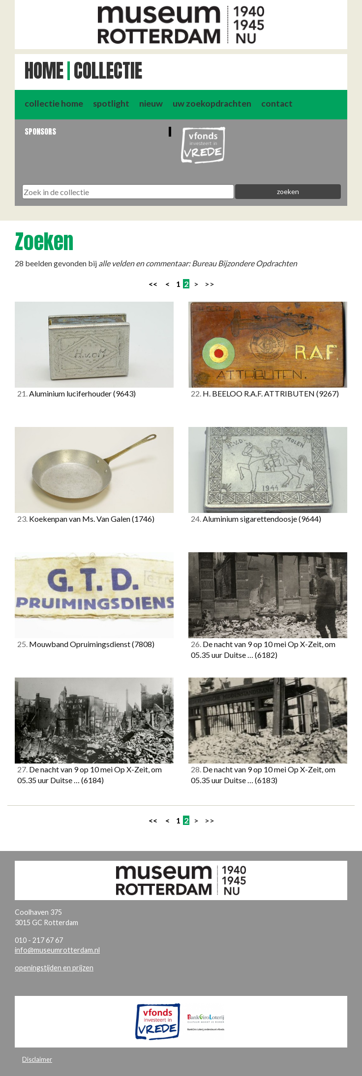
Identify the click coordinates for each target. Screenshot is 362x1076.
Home (44, 71)
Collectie (108, 71)
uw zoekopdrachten (212, 103)
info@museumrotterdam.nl (57, 950)
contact (277, 103)
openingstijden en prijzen (54, 967)
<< (153, 283)
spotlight (111, 103)
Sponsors (40, 131)
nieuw (151, 103)
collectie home (54, 103)
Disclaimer (37, 1059)
